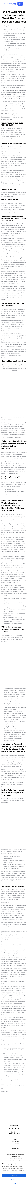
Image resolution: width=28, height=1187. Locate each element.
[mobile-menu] (25, 4)
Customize (14, 1179)
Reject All (14, 1183)
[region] (14, 1174)
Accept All (14, 1175)
